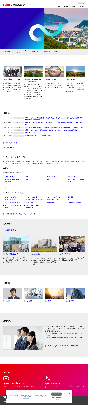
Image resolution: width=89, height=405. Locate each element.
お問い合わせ (82, 6)
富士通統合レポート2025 (12, 79)
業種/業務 (70, 197)
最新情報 (66, 6)
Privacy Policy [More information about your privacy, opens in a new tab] (26, 398)
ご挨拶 (6, 301)
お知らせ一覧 (8, 148)
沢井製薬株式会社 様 (10, 254)
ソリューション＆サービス (54, 6)
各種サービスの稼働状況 (74, 202)
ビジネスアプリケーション (12, 202)
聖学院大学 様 (64, 254)
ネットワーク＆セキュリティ (34, 200)
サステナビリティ (72, 79)
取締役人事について (30, 133)
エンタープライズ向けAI (11, 197)
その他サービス (51, 202)
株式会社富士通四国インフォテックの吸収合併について (39, 135)
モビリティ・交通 (52, 177)
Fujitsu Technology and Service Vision (32, 80)
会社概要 (28, 301)
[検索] (81, 3)
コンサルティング (10, 200)
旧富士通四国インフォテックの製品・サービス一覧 (19, 214)
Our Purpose (50, 79)
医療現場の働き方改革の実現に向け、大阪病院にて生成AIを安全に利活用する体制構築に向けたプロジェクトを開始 (54, 127)
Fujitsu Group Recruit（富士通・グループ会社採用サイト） (63, 346)
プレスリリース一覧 (10, 143)
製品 (69, 200)
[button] (5, 397)
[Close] (69, 393)
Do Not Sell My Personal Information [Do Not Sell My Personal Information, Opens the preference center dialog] (56, 398)
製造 (27, 177)
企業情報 (73, 6)
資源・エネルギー (73, 177)
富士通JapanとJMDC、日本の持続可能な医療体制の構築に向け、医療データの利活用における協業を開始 (51, 130)
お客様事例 (35, 51)
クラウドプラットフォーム (54, 200)
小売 (27, 179)
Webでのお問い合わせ (13, 383)
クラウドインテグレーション (55, 197)
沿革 (48, 301)
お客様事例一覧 (10, 230)
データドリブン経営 (31, 197)
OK (56, 394)
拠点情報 (70, 301)
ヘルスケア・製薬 (10, 177)
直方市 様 (35, 254)
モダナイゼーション (31, 202)
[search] (83, 3)
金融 (48, 179)
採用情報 (56, 51)
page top (86, 393)
